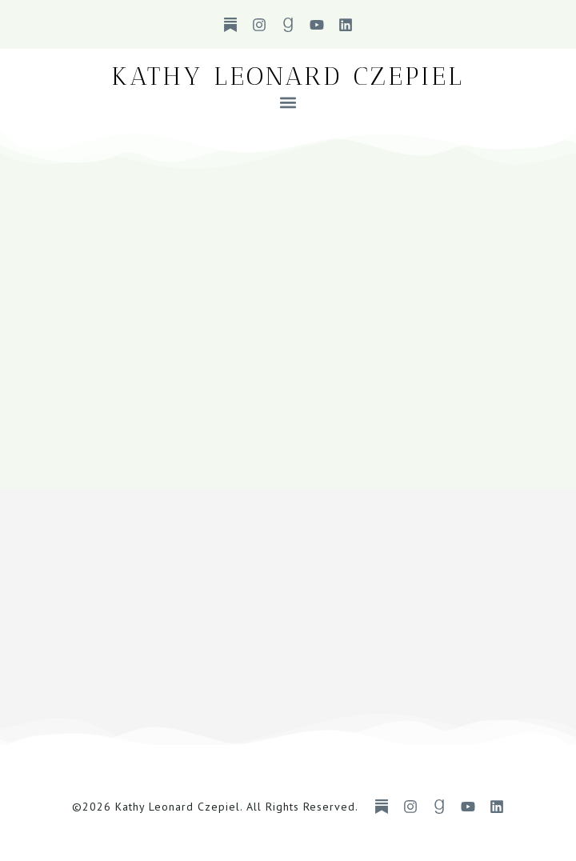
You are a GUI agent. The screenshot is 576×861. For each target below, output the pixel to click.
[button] (288, 102)
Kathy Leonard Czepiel (288, 76)
